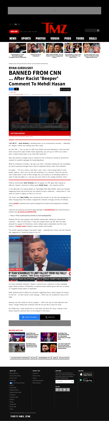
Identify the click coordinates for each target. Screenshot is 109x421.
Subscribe (72, 381)
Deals (93, 39)
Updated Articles (14, 390)
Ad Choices (13, 380)
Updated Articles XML (15, 392)
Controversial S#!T (44, 358)
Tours (80, 39)
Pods (67, 39)
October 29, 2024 (18, 94)
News (12, 39)
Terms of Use (13, 378)
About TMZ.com (14, 373)
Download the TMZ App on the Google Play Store (86, 380)
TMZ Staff (13, 92)
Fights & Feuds (63, 358)
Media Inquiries (37, 383)
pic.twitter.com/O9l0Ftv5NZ (27, 212)
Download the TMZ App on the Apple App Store (86, 374)
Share (29, 317)
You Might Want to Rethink (19, 358)
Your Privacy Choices (17, 383)
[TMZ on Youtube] (15, 24)
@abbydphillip (46, 215)
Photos (41, 39)
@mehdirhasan (50, 210)
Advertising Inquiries (38, 380)
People (11, 402)
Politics (33, 358)
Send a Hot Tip (36, 375)
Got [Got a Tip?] (14, 32)
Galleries (12, 399)
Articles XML (13, 387)
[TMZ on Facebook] (10, 24)
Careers (35, 378)
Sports (26, 39)
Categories (12, 394)
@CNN (16, 203)
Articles (12, 385)
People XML (13, 404)
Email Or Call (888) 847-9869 (28, 31)
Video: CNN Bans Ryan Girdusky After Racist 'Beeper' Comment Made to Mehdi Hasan (21, 136)
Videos (54, 39)
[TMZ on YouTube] (64, 389)
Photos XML (13, 406)
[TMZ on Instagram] (18, 24)
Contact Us (35, 373)
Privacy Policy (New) (15, 375)
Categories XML (14, 397)
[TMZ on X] (13, 24)
